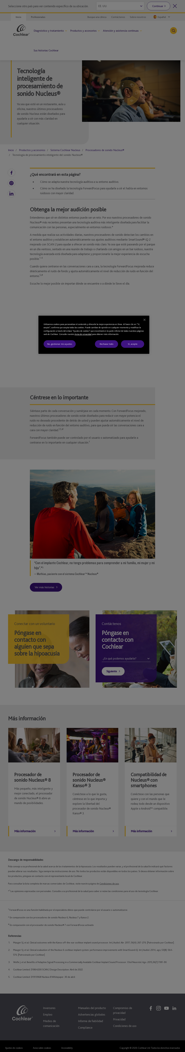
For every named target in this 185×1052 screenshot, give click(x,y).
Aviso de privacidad (83, 334)
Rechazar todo (106, 344)
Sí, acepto (133, 344)
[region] (93, 335)
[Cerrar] (144, 320)
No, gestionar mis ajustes (59, 344)
